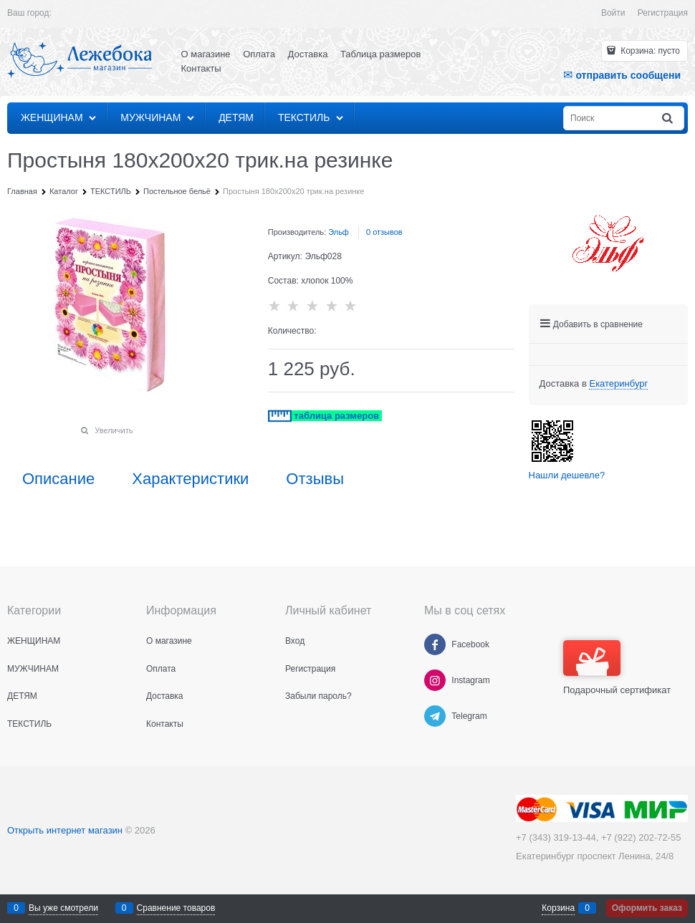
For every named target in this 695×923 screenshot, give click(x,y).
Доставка (308, 54)
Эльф (338, 232)
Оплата (259, 54)
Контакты (201, 68)
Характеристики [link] (190, 479)
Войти (613, 13)
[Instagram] (435, 680)
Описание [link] (58, 479)
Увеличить (114, 430)
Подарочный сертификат (617, 667)
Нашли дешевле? (567, 475)
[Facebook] (435, 644)
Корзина (558, 908)
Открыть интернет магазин (65, 830)
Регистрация (663, 13)
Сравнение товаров (176, 908)
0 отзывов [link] (384, 232)
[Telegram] (435, 716)
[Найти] (668, 118)
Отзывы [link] (315, 479)
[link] (618, 384)
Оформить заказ (647, 908)
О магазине (206, 54)
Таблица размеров (380, 54)
